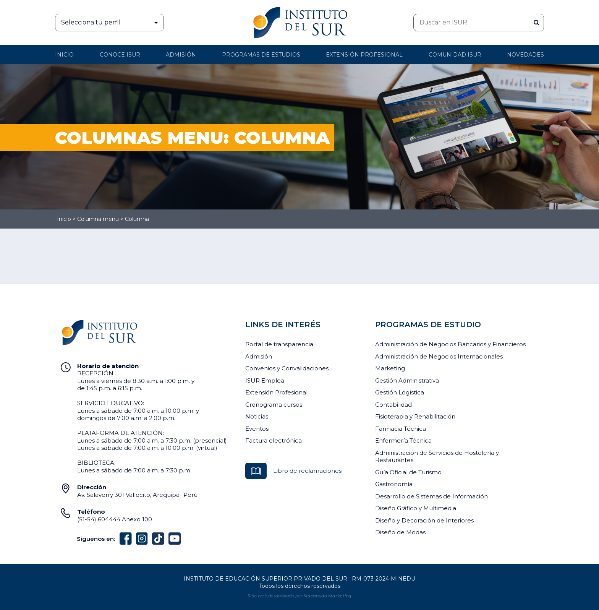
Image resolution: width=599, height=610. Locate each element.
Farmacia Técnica (400, 428)
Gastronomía (394, 484)
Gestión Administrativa (407, 380)
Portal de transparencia (279, 344)
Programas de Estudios (261, 54)
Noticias (256, 416)
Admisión (181, 54)
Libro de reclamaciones (307, 470)
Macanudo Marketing (327, 596)
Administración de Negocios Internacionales (439, 356)
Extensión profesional (364, 54)
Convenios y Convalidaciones (287, 368)
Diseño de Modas (400, 532)
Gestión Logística (399, 392)
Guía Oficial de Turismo (408, 472)
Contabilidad (393, 404)
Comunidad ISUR (455, 54)
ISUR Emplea (264, 380)
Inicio (64, 54)
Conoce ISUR (120, 54)
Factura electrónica (273, 440)
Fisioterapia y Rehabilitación (415, 416)
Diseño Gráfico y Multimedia (415, 508)
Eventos (257, 428)
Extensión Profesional (276, 392)
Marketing (390, 368)
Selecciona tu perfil (112, 22)
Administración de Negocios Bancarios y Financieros (450, 344)
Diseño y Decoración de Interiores (424, 520)
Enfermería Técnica (403, 440)
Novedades (525, 54)
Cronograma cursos (273, 404)
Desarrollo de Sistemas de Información (431, 496)
